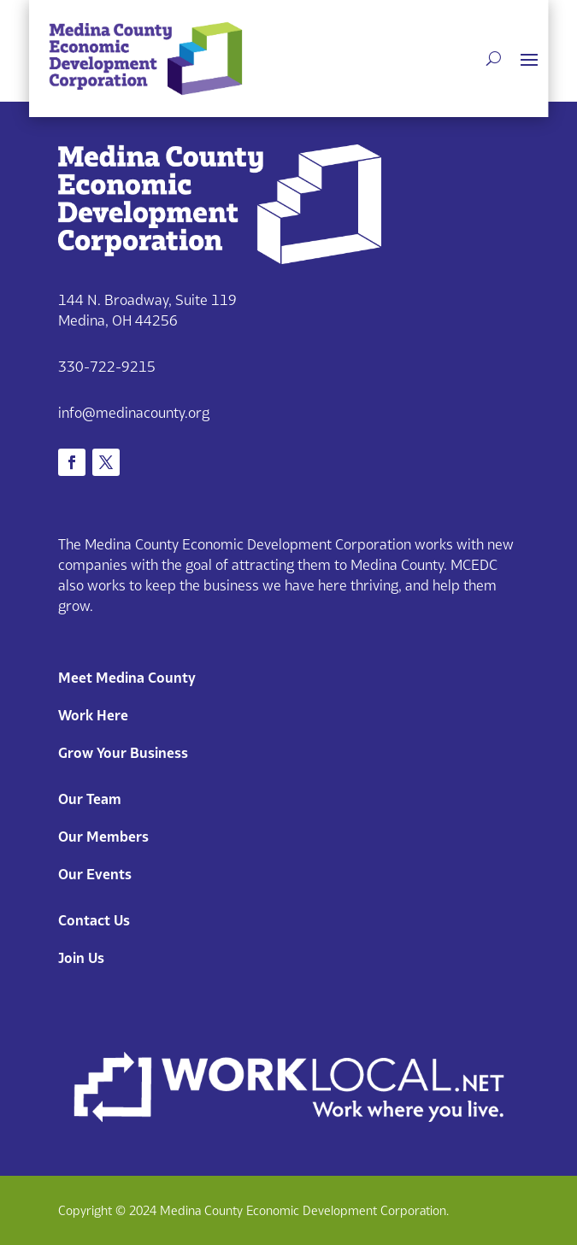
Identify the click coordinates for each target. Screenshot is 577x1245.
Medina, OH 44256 (118, 320)
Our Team (89, 798)
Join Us (81, 957)
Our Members (103, 836)
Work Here (93, 715)
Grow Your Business (123, 752)
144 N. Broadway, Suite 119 (147, 299)
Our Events (95, 874)
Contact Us (94, 920)
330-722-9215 (107, 366)
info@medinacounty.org (133, 412)
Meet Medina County (127, 677)
